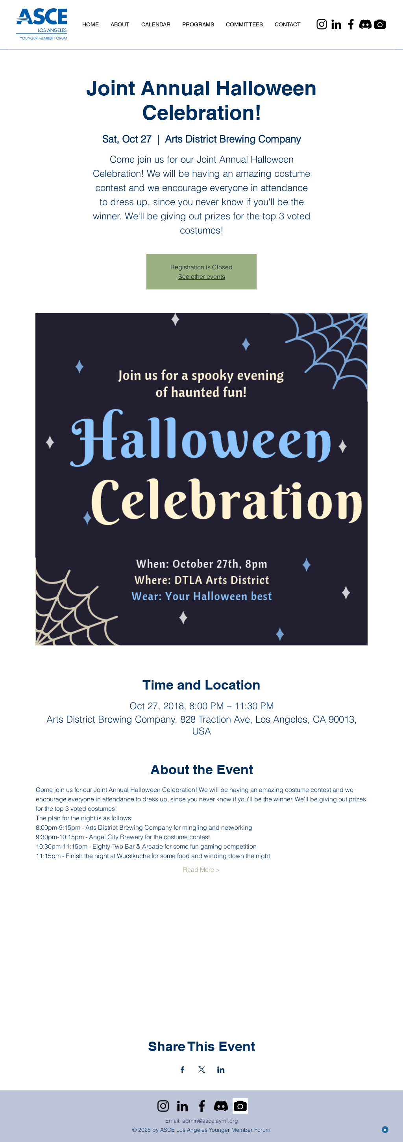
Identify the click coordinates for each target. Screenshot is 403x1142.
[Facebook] (351, 24)
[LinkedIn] (336, 24)
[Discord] (365, 24)
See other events (201, 276)
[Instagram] (322, 24)
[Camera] (380, 24)
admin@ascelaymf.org (210, 1120)
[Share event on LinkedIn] (221, 1069)
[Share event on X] (201, 1069)
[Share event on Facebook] (182, 1069)
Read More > (201, 869)
